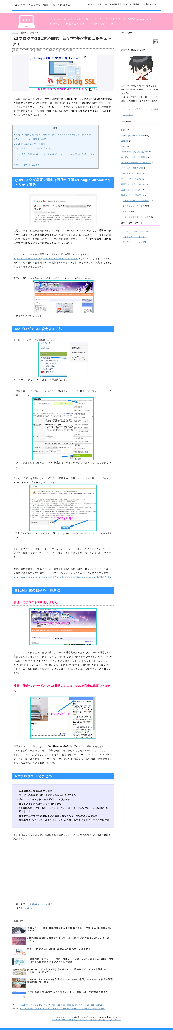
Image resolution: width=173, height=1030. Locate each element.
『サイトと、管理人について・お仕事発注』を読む (141, 112)
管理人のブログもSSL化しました (36, 148)
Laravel (124, 141)
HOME (90, 4)
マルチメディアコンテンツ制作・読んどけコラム (41, 4)
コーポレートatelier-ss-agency (137, 231)
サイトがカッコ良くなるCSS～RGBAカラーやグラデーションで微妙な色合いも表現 (62, 1008)
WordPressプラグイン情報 (133, 157)
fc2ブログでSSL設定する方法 (30, 139)
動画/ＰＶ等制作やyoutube (133, 184)
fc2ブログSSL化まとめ (27, 165)
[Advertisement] (63, 867)
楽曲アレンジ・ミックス (134, 206)
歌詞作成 (127, 211)
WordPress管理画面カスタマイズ (136, 163)
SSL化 (28, 908)
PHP (123, 146)
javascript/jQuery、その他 (133, 135)
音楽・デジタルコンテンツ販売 (137, 217)
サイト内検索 (127, 32)
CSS (123, 130)
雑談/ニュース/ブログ (41, 904)
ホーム (15, 33)
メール (152, 4)
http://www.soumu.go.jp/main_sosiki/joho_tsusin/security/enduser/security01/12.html (63, 577)
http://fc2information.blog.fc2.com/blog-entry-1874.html (46, 258)
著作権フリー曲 (140, 4)
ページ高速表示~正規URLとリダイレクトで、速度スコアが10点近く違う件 (67, 992)
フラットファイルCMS (131, 179)
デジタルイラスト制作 (131, 173)
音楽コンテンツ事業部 (131, 195)
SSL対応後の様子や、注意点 (29, 144)
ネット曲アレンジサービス (135, 237)
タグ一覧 (127, 4)
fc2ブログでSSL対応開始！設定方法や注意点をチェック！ (59, 949)
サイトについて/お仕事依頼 (109, 4)
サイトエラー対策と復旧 (132, 168)
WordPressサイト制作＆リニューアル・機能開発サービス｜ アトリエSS (86, 1020)
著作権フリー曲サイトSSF (135, 242)
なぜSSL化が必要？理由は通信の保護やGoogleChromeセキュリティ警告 (52, 134)
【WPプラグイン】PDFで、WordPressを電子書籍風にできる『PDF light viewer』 (63, 1005)
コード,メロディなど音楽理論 (136, 201)
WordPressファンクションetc (134, 152)
